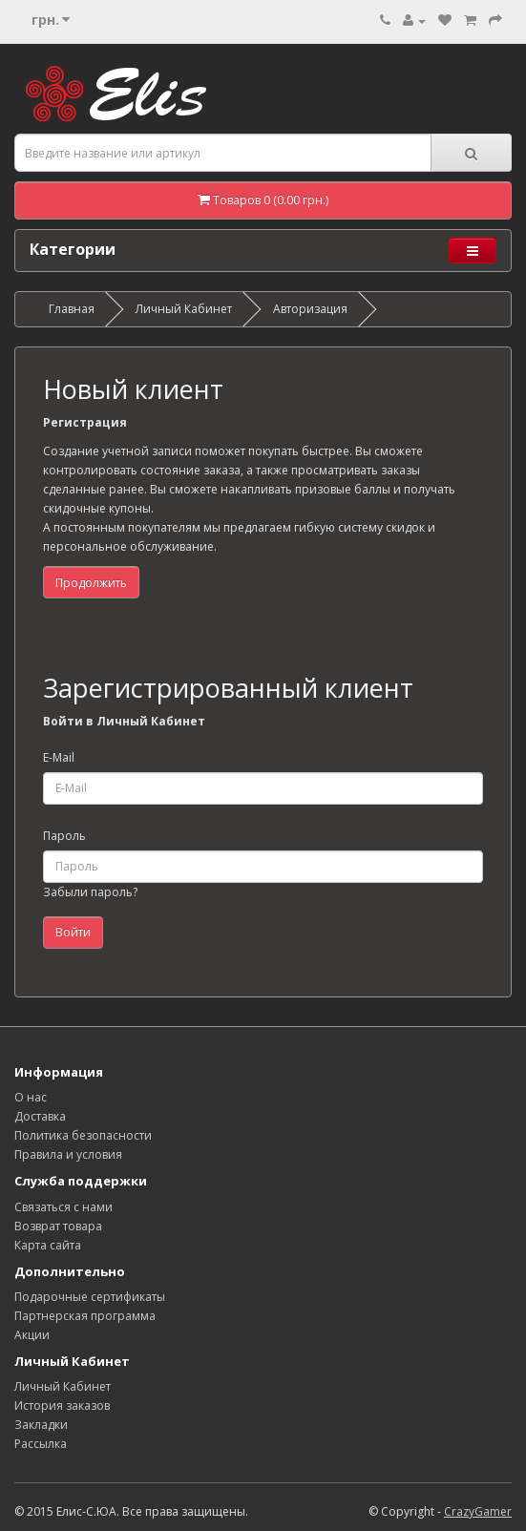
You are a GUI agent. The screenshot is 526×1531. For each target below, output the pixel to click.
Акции (32, 1335)
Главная (72, 309)
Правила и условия (68, 1154)
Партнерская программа (85, 1316)
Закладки (41, 1424)
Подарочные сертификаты (89, 1297)
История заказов (62, 1405)
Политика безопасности (83, 1135)
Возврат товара (58, 1226)
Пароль (64, 836)
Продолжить (91, 583)
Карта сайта (47, 1245)
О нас (30, 1097)
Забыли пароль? (90, 892)
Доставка (40, 1116)
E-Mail (58, 757)
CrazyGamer (478, 1511)
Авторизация (310, 309)
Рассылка (40, 1444)
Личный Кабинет (184, 309)
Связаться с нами (63, 1207)
